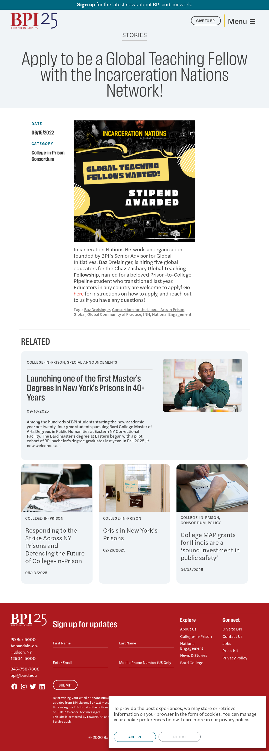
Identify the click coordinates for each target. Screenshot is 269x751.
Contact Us (232, 636)
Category (42, 143)
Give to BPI (232, 629)
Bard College (192, 660)
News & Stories (194, 654)
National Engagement (173, 314)
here (79, 293)
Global (79, 314)
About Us (188, 629)
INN (147, 314)
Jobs (226, 642)
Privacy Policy (235, 656)
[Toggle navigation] (241, 21)
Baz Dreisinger (97, 309)
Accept (134, 736)
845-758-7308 (25, 669)
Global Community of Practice (115, 314)
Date (37, 123)
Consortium (44, 159)
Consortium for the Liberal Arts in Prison (150, 309)
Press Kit (230, 649)
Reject (179, 736)
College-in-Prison (49, 153)
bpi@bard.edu (24, 675)
